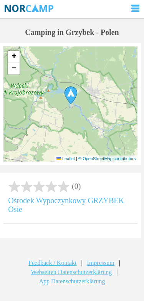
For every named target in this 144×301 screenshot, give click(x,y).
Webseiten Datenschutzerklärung (71, 272)
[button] (71, 95)
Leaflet (65, 158)
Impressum (100, 263)
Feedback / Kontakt (52, 263)
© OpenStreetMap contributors (107, 158)
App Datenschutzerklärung (72, 281)
